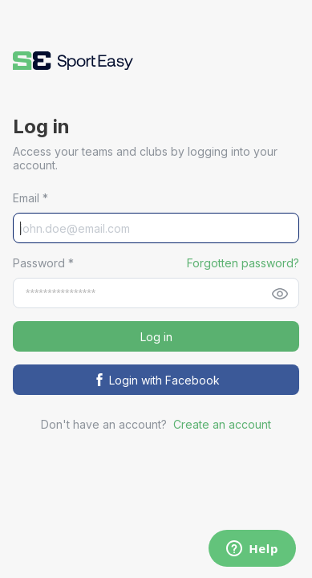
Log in (156, 337)
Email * (30, 198)
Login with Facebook (156, 380)
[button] (73, 60)
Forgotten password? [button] (243, 263)
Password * (43, 263)
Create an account (222, 424)
